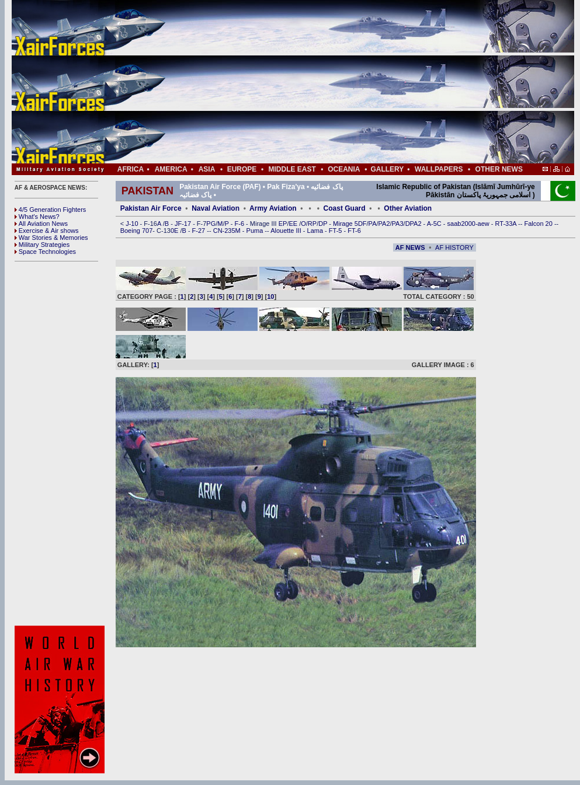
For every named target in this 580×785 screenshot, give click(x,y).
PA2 (384, 223)
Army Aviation (272, 208)
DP (323, 223)
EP (282, 223)
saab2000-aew (469, 223)
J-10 (133, 223)
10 (270, 296)
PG (211, 223)
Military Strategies (42, 244)
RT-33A (507, 223)
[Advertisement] (327, 81)
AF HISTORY (454, 247)
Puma (255, 230)
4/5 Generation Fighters (51, 209)
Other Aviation (408, 208)
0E (175, 230)
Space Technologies (45, 251)
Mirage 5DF (349, 223)
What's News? (37, 216)
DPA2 (414, 223)
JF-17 (184, 223)
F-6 (240, 223)
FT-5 (336, 230)
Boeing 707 (136, 230)
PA (373, 223)
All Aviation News (41, 223)
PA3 (398, 223)
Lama (316, 230)
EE (294, 223)
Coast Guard (345, 208)
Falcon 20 (539, 223)
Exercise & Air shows (47, 230)
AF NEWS (410, 247)
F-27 (199, 230)
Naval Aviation (215, 208)
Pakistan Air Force (151, 208)
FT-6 (354, 230)
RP (312, 223)
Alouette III (286, 230)
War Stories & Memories (51, 237)
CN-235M (227, 230)
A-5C (435, 223)
